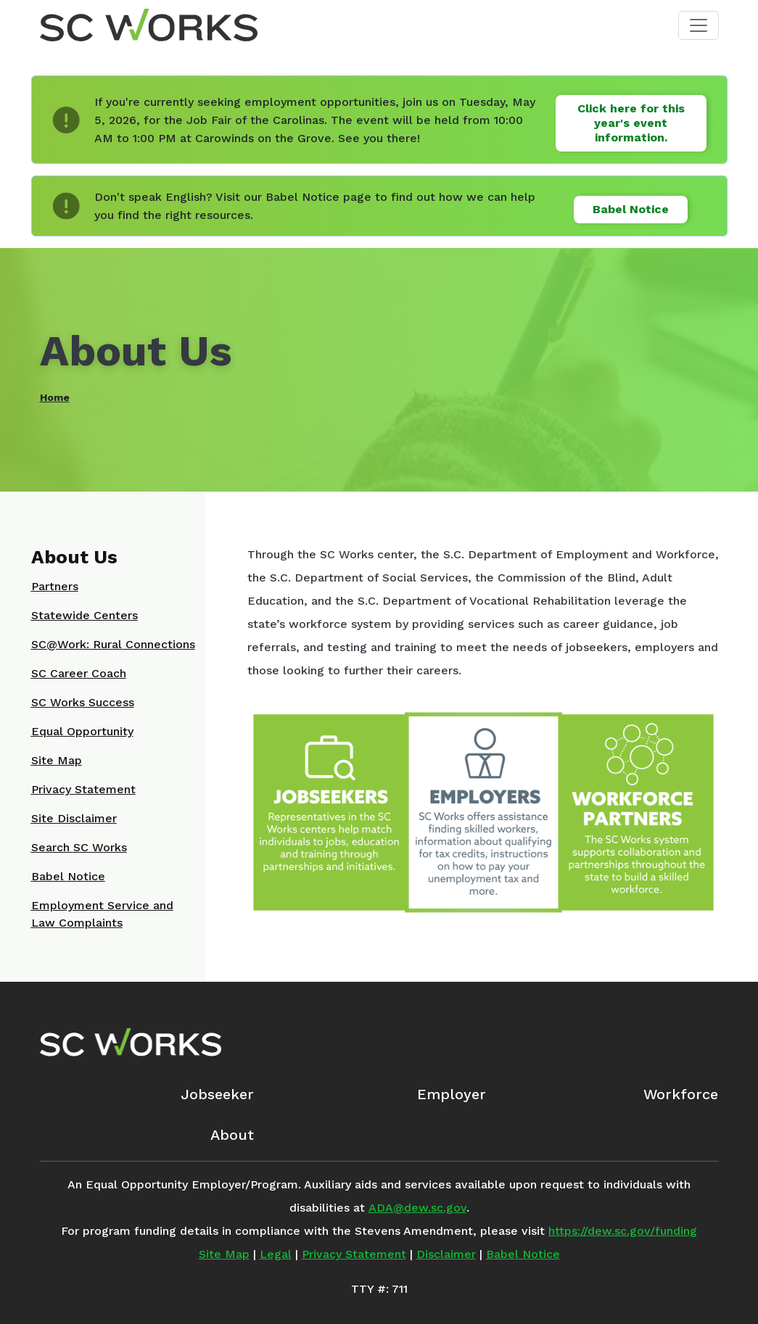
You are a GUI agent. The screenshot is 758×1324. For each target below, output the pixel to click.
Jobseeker (217, 1094)
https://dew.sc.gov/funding (622, 1231)
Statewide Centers (84, 615)
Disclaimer (446, 1254)
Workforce (680, 1094)
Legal (276, 1254)
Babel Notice (631, 209)
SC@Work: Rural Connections (113, 644)
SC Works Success (82, 702)
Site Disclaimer (74, 818)
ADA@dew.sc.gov (417, 1208)
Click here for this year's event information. (631, 123)
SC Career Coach (78, 673)
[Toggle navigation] (698, 25)
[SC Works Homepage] (130, 1042)
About (232, 1134)
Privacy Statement (83, 789)
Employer (451, 1094)
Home (55, 397)
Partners (54, 586)
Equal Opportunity (82, 731)
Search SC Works (79, 847)
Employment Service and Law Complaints (102, 914)
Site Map (56, 760)
